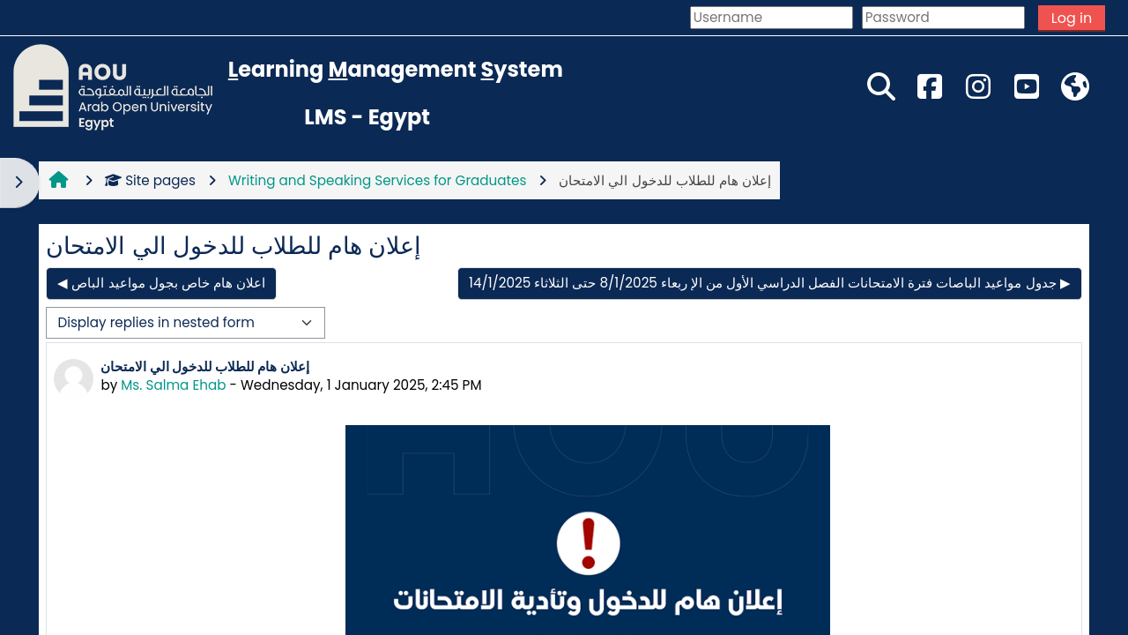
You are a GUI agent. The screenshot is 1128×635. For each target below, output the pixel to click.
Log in (1071, 18)
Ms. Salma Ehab (173, 385)
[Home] (112, 86)
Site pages (150, 180)
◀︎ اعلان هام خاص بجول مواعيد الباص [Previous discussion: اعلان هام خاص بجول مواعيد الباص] (160, 282)
